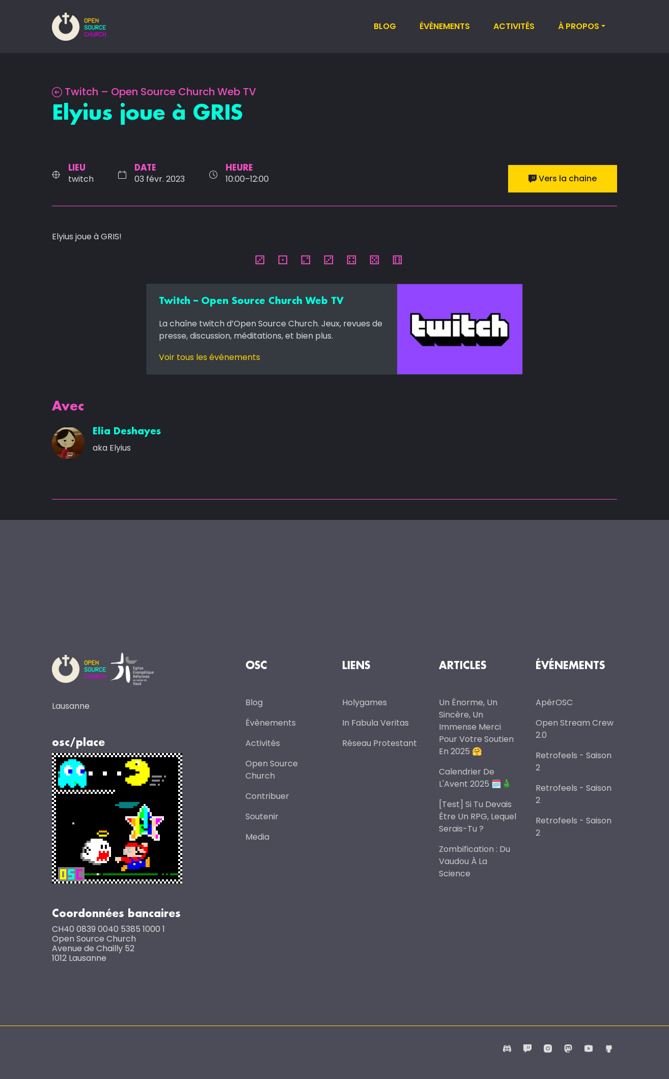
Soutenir (261, 816)
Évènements (445, 26)
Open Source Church (271, 770)
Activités (514, 26)
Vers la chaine (562, 178)
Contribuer (267, 796)
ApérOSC (554, 702)
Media (257, 837)
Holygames (364, 702)
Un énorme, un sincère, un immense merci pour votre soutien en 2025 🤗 (476, 727)
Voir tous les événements (209, 357)
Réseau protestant (379, 743)
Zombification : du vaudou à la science (474, 861)
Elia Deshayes (127, 432)
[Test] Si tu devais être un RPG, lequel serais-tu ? (477, 816)
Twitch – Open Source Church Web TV (154, 92)
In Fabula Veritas (375, 723)
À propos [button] (578, 26)
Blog (385, 26)
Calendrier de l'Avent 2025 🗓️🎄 (475, 778)
